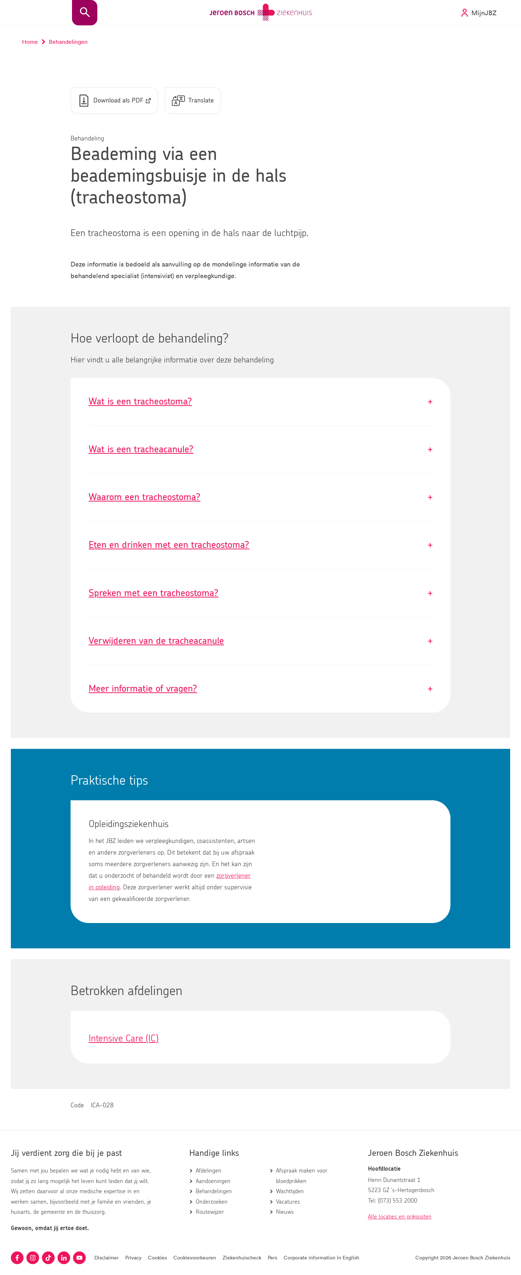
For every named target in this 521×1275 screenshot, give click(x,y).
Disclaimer (106, 1257)
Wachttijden (290, 1191)
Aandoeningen (213, 1181)
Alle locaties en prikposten (400, 1217)
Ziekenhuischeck (242, 1257)
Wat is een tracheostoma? (260, 402)
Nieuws (285, 1212)
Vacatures (288, 1202)
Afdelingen (208, 1171)
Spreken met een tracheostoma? (260, 593)
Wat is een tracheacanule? (260, 450)
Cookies (157, 1257)
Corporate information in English (321, 1257)
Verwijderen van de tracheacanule (260, 641)
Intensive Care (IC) (123, 1039)
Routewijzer (210, 1212)
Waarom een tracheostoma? (260, 497)
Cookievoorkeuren (194, 1257)
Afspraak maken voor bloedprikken (301, 1176)
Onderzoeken (212, 1202)
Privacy (133, 1257)
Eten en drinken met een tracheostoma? (260, 545)
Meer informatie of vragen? (260, 689)
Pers (272, 1257)
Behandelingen (214, 1191)
